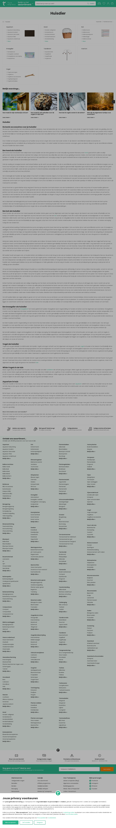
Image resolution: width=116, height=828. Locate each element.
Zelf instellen (26, 822)
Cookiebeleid (52, 818)
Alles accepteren (10, 822)
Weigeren (40, 822)
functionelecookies (72, 814)
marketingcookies (68, 812)
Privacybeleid (41, 818)
